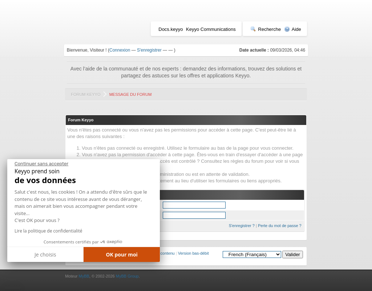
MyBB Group (127, 276)
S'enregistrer (149, 50)
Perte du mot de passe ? (280, 225)
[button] (12, 288)
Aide (292, 29)
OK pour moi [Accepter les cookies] (122, 254)
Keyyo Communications (211, 29)
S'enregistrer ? (242, 225)
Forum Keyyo (85, 94)
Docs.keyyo (170, 29)
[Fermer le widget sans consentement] (41, 163)
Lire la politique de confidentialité (48, 231)
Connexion (119, 50)
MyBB (83, 276)
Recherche (265, 29)
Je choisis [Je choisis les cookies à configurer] (45, 254)
